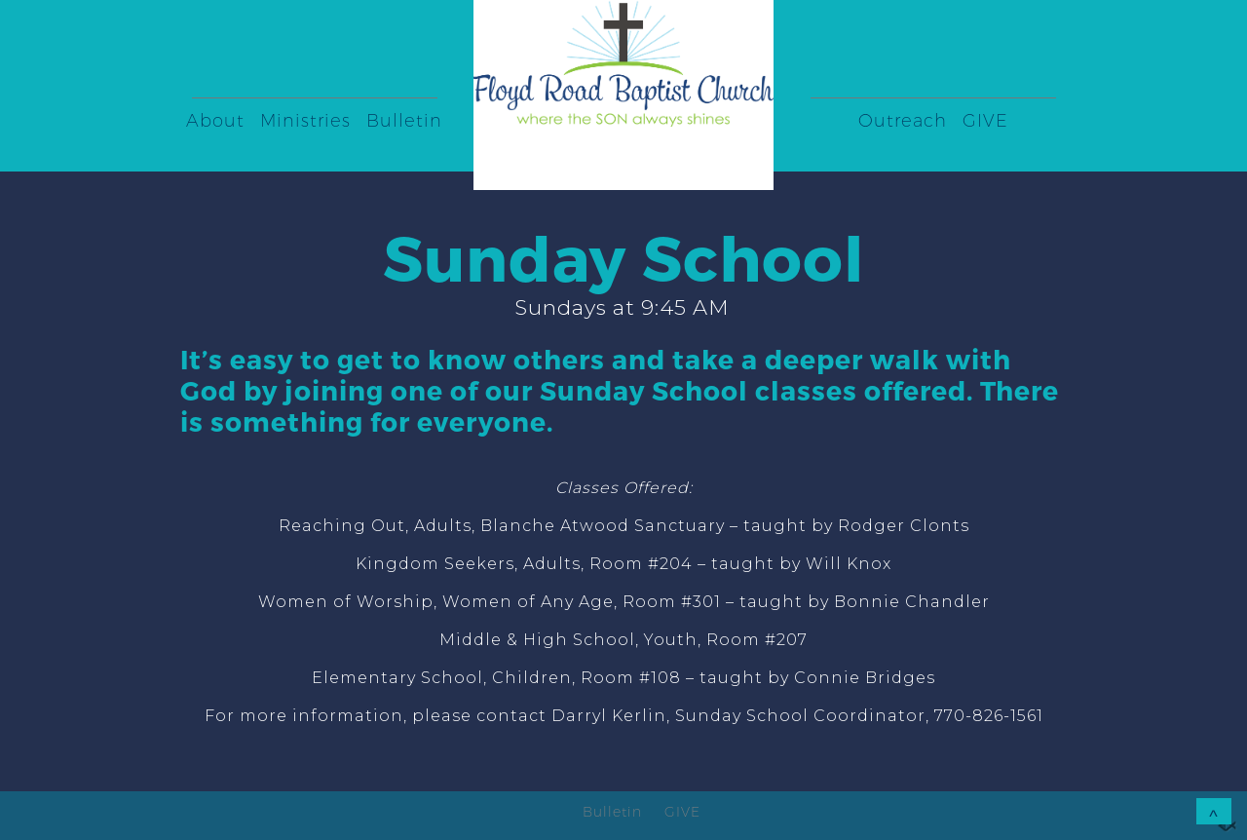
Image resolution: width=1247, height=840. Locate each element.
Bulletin (404, 121)
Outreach (902, 121)
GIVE (985, 121)
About (215, 121)
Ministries (305, 121)
